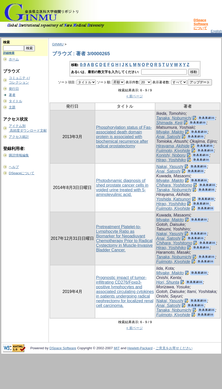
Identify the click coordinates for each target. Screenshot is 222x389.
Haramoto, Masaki (173, 252)
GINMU (58, 44)
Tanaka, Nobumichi (173, 118)
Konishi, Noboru (171, 155)
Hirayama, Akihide (172, 146)
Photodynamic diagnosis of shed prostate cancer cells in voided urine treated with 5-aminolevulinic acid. (122, 187)
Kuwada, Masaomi (173, 176)
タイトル (15, 101)
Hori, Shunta (167, 282)
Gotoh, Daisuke (170, 224)
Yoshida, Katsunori (173, 199)
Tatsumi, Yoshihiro (173, 229)
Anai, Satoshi (168, 136)
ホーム (14, 59)
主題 (12, 107)
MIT (117, 348)
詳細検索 (8, 52)
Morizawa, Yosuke (173, 287)
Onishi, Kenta (168, 277)
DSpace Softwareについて (201, 24)
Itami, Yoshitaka (201, 291)
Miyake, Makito (170, 132)
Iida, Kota (165, 268)
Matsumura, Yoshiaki (175, 127)
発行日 (14, 89)
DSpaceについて (21, 173)
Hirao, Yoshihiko (171, 160)
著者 (12, 95)
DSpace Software (63, 348)
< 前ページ (134, 96)
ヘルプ (14, 167)
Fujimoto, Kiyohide (173, 150)
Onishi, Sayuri (169, 296)
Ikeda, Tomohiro (171, 113)
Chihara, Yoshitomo (174, 185)
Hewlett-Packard (140, 348)
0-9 (83, 64)
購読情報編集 (19, 155)
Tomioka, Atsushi (171, 141)
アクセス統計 (19, 137)
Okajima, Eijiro (203, 141)
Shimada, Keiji (169, 123)
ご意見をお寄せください (174, 348)
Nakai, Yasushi (169, 166)
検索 (6, 42)
